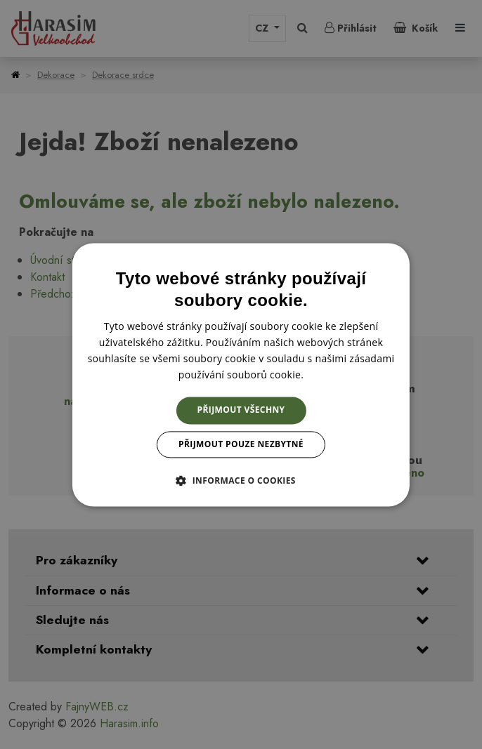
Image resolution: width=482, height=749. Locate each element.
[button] (241, 480)
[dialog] (241, 374)
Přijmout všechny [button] (241, 410)
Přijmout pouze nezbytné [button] (241, 444)
